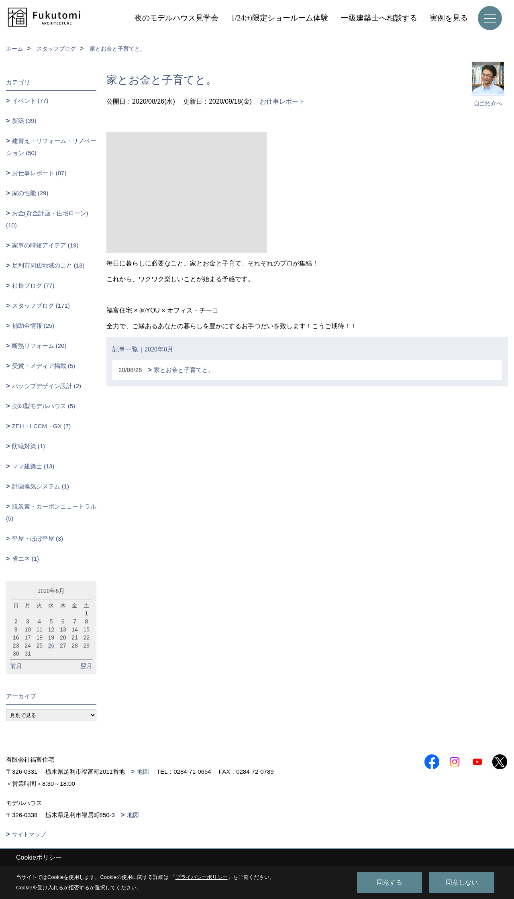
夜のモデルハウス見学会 (176, 18)
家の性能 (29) (30, 193)
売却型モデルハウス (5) (43, 406)
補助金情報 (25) (33, 325)
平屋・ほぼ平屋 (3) (37, 538)
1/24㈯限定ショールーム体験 (279, 18)
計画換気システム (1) (40, 486)
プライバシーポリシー (201, 877)
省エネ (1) (25, 558)
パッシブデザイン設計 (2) (47, 385)
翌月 (86, 665)
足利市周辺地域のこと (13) (48, 265)
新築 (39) (24, 120)
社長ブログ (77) (33, 285)
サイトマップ (29, 834)
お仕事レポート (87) (39, 173)
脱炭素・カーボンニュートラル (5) (51, 512)
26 (51, 645)
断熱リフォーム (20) (39, 345)
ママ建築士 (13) (33, 466)
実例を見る (449, 18)
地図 (143, 771)
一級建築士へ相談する (379, 18)
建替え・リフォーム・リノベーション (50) (51, 146)
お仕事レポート (282, 101)
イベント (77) (30, 100)
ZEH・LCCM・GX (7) (41, 426)
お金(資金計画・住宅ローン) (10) (47, 219)
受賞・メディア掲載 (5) (43, 365)
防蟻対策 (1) (28, 446)
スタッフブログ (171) (41, 305)
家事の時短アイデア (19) (45, 245)
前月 (16, 665)
